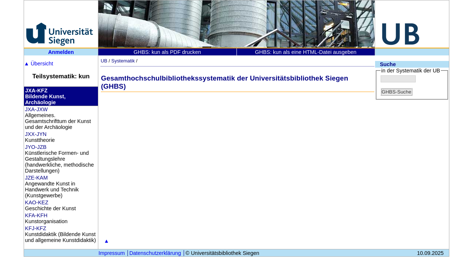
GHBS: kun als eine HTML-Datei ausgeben (305, 52)
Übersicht (38, 63)
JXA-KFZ (36, 90)
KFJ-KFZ (36, 228)
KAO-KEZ (36, 202)
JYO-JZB (36, 147)
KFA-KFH (36, 215)
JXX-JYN (36, 134)
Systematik (123, 61)
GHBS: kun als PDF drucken (167, 52)
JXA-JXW (36, 109)
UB (104, 61)
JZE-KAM (36, 178)
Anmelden (61, 52)
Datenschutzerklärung (155, 253)
